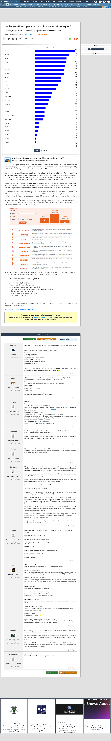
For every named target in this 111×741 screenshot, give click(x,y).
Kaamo (13, 378)
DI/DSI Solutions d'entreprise (18, 4)
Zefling (13, 565)
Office (82, 4)
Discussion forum (96, 49)
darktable (53, 409)
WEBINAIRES (31, 7)
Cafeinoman (13, 630)
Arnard (13, 449)
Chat (54, 1)
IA (34, 4)
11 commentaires (42, 34)
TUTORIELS (19, 7)
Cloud (30, 4)
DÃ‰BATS (68, 7)
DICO (78, 7)
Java (50, 4)
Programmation (69, 4)
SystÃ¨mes (96, 4)
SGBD (77, 4)
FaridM (13, 530)
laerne (13, 402)
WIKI (74, 7)
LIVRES (39, 7)
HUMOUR (84, 7)
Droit (86, 1)
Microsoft (44, 4)
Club (92, 1)
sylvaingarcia (13, 654)
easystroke (42, 423)
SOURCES (60, 7)
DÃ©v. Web (56, 4)
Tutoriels (34, 1)
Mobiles (88, 4)
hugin (66, 407)
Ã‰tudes (79, 1)
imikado (13, 345)
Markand (13, 431)
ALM (38, 4)
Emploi (71, 1)
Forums (26, 1)
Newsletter (62, 1)
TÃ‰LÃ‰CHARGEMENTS (49, 7)
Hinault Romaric (28, 34)
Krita (30, 407)
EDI (62, 4)
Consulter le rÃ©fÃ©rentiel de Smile (19, 310)
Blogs (47, 1)
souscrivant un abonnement (44, 317)
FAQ (41, 1)
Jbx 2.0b (13, 467)
